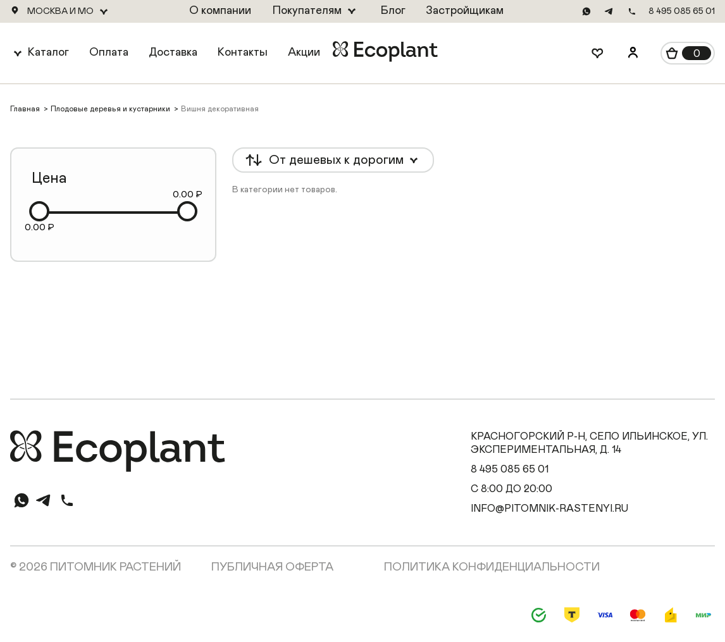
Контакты (243, 52)
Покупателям (307, 10)
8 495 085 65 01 (681, 11)
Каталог (48, 52)
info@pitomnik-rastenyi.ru (549, 508)
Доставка (173, 52)
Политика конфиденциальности (492, 567)
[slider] (39, 211)
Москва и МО (60, 11)
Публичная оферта (272, 567)
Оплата (108, 52)
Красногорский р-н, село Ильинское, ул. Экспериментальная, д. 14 (589, 443)
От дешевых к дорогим (336, 160)
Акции (304, 52)
